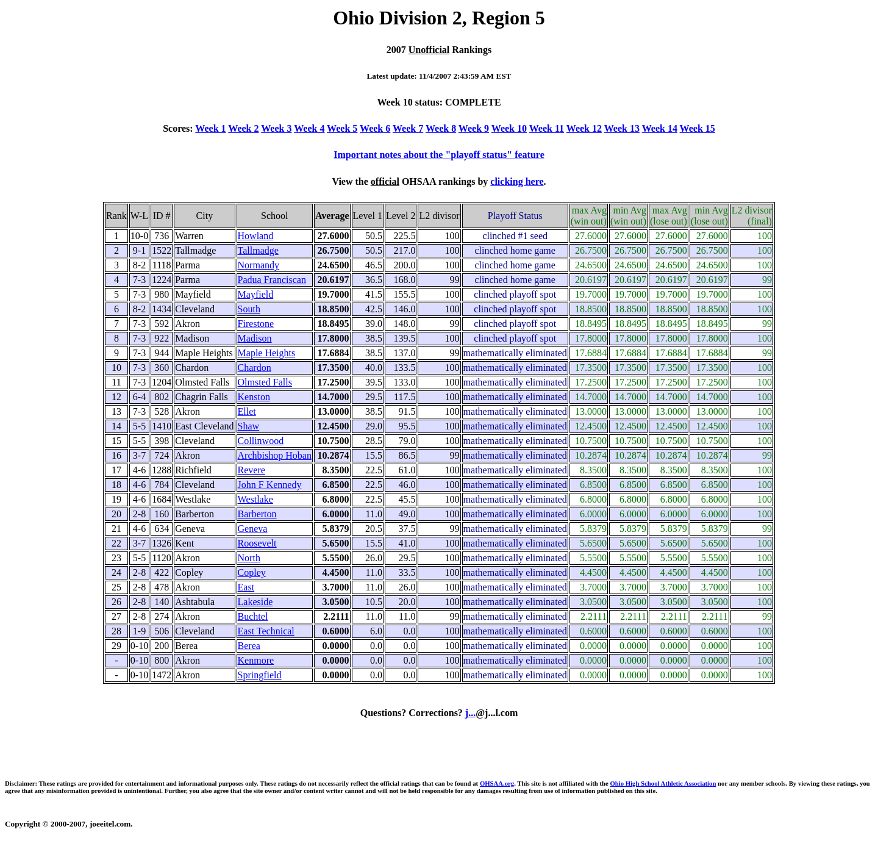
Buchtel (253, 616)
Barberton (257, 514)
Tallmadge (258, 250)
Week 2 (243, 128)
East (246, 587)
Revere (251, 470)
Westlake (255, 499)
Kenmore (256, 660)
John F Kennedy (270, 484)
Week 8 (441, 128)
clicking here (516, 181)
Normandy (258, 265)
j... (470, 713)
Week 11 (546, 128)
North (249, 558)
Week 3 (276, 128)
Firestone (256, 323)
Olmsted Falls (265, 382)
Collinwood (261, 441)
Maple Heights (267, 353)
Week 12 (584, 128)
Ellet (247, 411)
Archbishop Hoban (275, 455)
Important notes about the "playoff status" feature (439, 154)
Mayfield (256, 294)
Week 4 (309, 128)
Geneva (253, 528)
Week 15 (697, 128)
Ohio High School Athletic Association (663, 783)
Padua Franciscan (272, 279)
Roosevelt (257, 543)
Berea (249, 645)
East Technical (266, 631)
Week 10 (509, 128)
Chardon (254, 367)
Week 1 (210, 128)
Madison (255, 338)
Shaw (249, 426)
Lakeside (255, 602)
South (249, 309)
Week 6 (375, 128)
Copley (252, 572)
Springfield (260, 675)
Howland (256, 236)
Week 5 (342, 128)
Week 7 (408, 128)
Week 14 (659, 128)
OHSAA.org (497, 783)
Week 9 (474, 128)
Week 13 (622, 128)
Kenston (254, 397)
